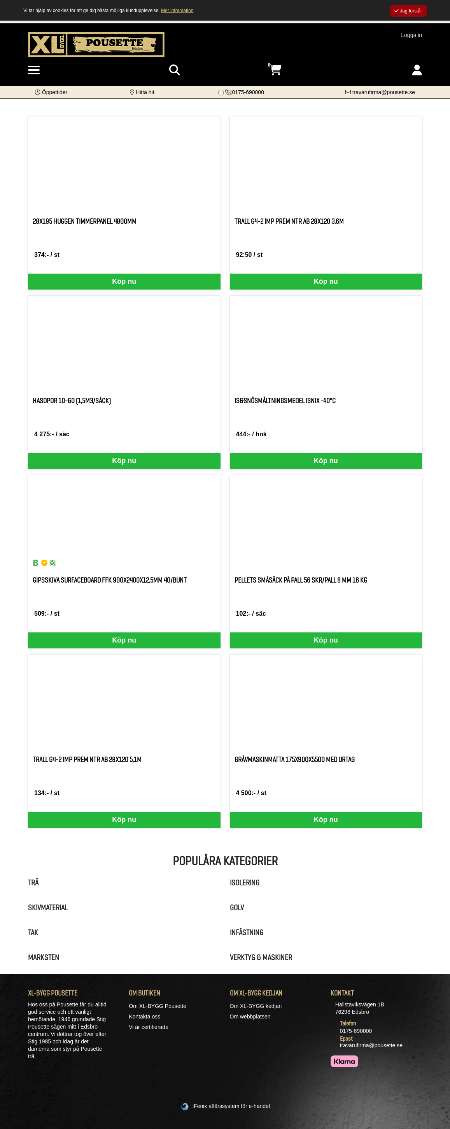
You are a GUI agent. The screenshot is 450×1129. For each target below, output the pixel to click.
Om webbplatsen (250, 1016)
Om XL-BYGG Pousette (157, 1006)
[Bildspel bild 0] (221, 92)
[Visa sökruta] (174, 70)
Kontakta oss (144, 1016)
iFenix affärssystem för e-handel (231, 1106)
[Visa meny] (34, 70)
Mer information (177, 10)
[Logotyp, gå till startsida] (96, 44)
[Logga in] (417, 70)
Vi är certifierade (148, 1027)
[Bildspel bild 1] (229, 92)
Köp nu (124, 281)
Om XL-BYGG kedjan (256, 1006)
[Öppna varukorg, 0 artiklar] (275, 70)
